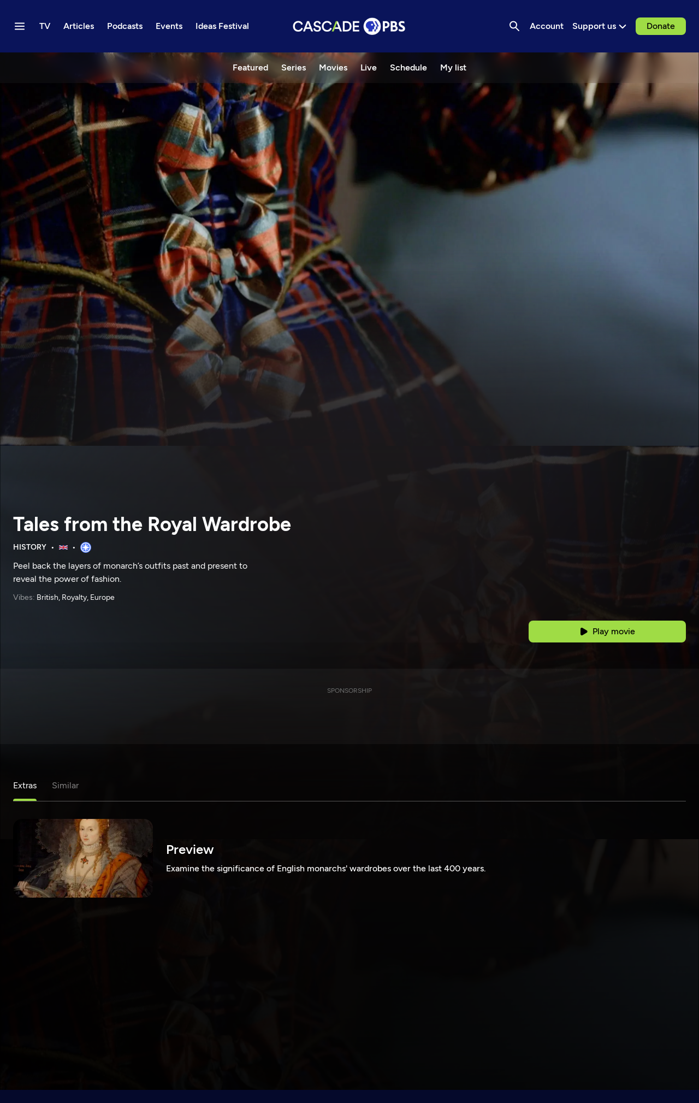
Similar (65, 785)
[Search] (514, 26)
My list (453, 67)
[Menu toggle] (19, 26)
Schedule (408, 67)
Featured (250, 67)
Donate (661, 26)
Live (368, 67)
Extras (25, 785)
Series (293, 67)
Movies (333, 67)
